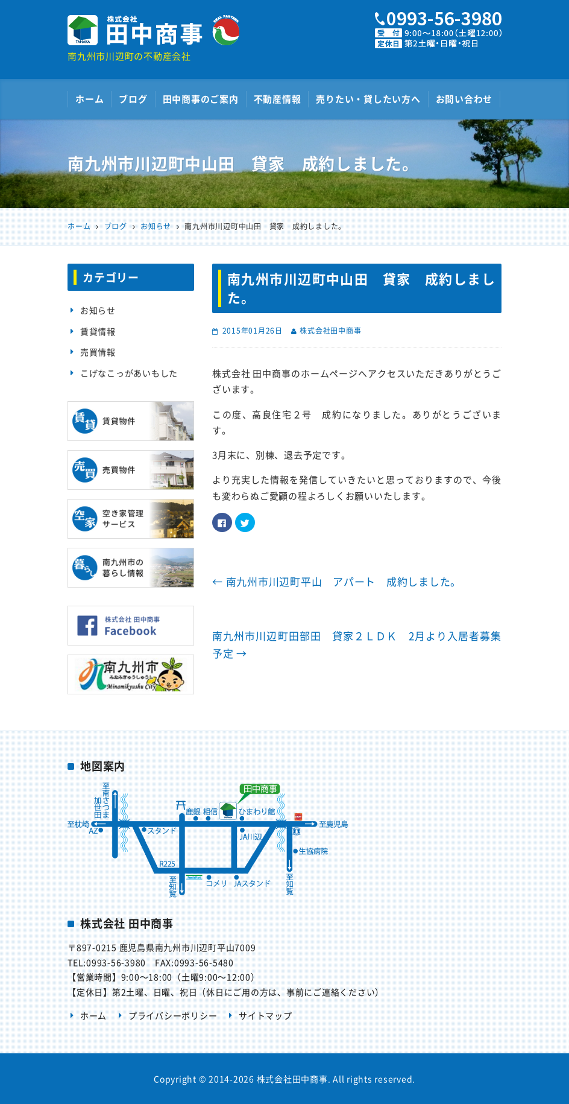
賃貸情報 (98, 331)
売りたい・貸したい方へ (368, 99)
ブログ (133, 99)
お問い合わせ (464, 99)
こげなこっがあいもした (129, 373)
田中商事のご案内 (201, 99)
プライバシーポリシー (173, 1015)
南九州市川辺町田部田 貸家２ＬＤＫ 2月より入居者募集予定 (356, 644)
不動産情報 (277, 99)
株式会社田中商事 (330, 330)
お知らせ (98, 310)
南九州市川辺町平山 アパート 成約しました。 (336, 581)
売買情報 (98, 352)
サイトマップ (265, 1015)
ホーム (89, 99)
